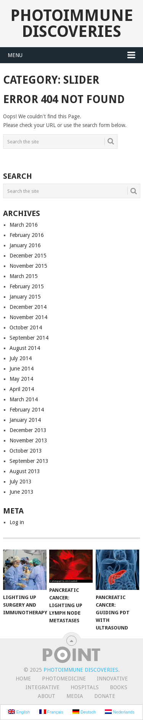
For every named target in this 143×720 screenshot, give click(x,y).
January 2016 (25, 245)
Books (118, 687)
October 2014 (26, 327)
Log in (17, 522)
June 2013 (22, 492)
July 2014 (21, 358)
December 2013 (28, 430)
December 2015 (28, 256)
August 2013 (25, 471)
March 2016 (24, 225)
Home (23, 678)
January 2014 (25, 420)
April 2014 (22, 389)
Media (74, 696)
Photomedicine (64, 678)
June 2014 (22, 369)
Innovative (112, 678)
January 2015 (25, 297)
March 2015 (24, 276)
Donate (104, 696)
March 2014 (24, 399)
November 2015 (28, 266)
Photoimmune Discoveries (71, 23)
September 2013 (29, 461)
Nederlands (119, 711)
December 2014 (28, 307)
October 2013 (26, 451)
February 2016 (27, 235)
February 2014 (27, 410)
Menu (15, 55)
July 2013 (21, 481)
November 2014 (28, 317)
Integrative (42, 687)
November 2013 (28, 440)
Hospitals (85, 687)
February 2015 (27, 286)
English (19, 711)
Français (51, 711)
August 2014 (25, 348)
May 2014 (21, 379)
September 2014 (29, 338)
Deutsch (84, 711)
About (46, 696)
